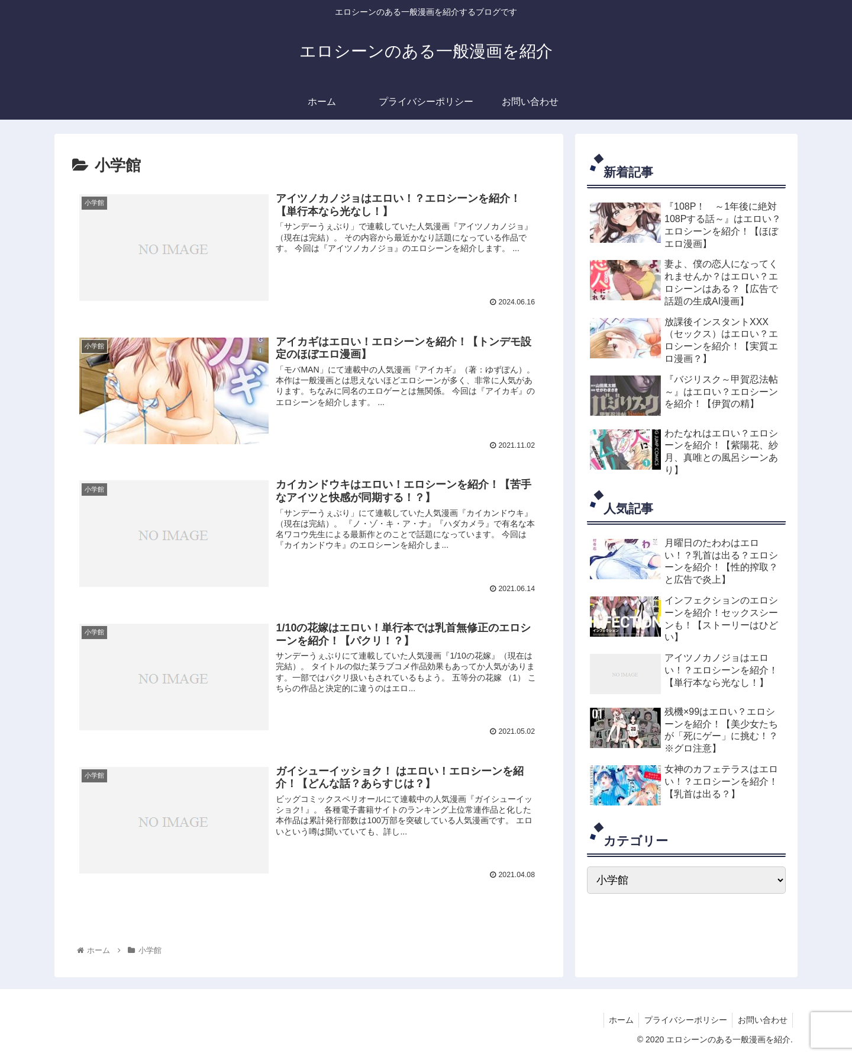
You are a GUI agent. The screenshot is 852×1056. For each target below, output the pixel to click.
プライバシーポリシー (682, 1019)
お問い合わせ (761, 1019)
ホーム (616, 1019)
